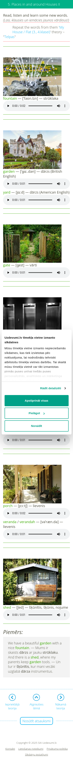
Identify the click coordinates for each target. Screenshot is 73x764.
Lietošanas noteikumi (30, 748)
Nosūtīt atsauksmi (36, 721)
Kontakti (10, 748)
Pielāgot (37, 413)
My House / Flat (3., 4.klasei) (38, 29)
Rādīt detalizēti (50, 388)
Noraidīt (36, 425)
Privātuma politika (57, 748)
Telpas (9, 36)
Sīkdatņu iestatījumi (36, 754)
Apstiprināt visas (36, 400)
